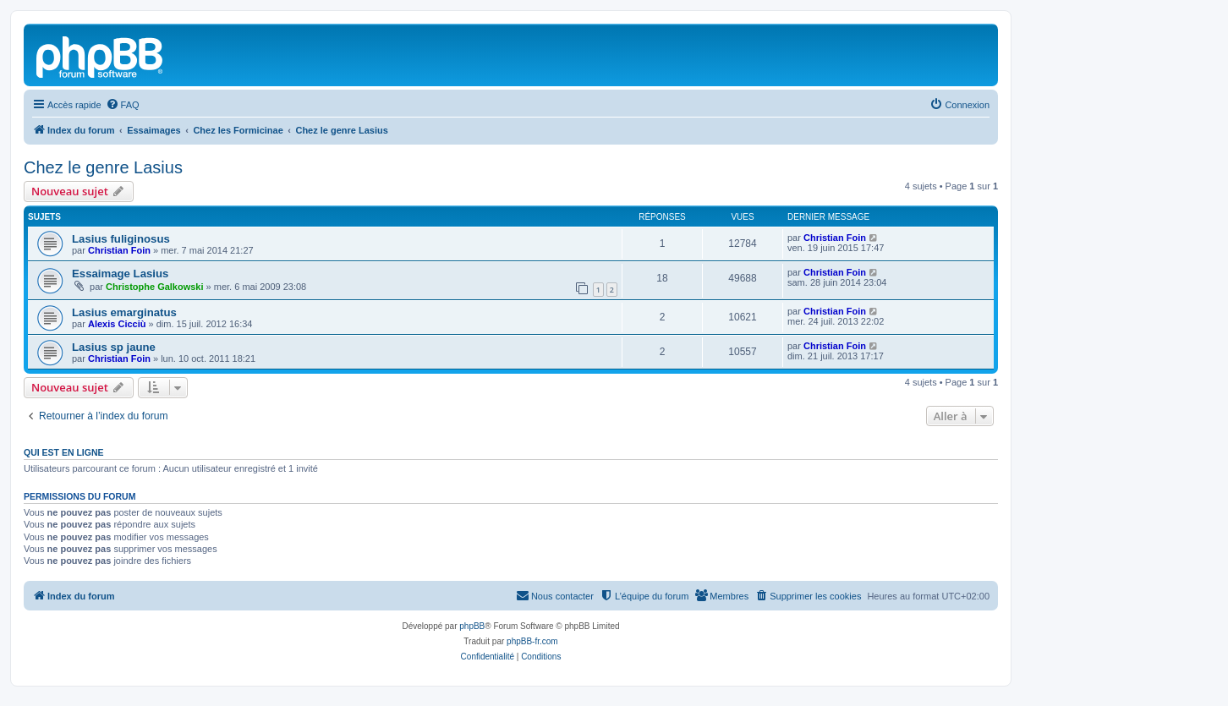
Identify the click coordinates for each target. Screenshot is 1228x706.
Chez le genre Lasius (103, 167)
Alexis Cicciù (116, 324)
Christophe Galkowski (155, 287)
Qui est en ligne (64, 452)
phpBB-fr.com (532, 641)
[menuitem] (123, 105)
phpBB (472, 626)
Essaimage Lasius (120, 273)
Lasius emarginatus (124, 312)
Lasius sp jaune (114, 347)
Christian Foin (119, 250)
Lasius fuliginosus (121, 239)
